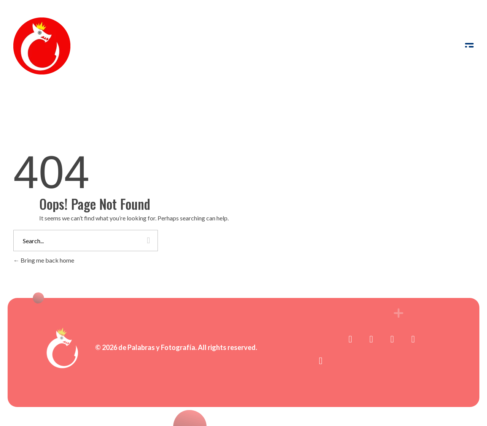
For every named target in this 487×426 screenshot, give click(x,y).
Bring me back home (43, 260)
